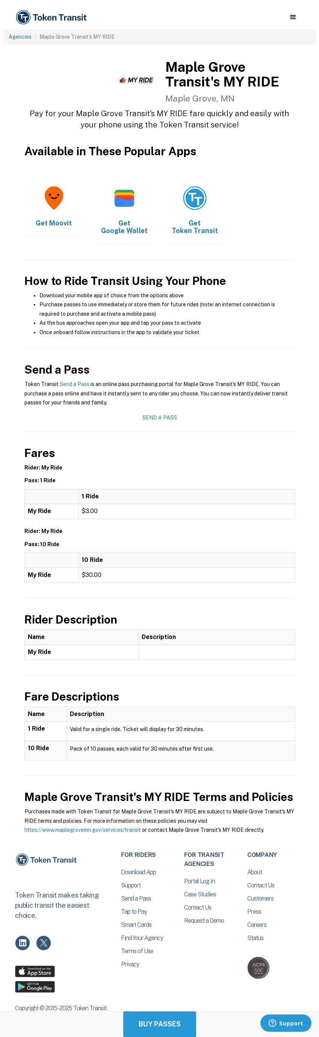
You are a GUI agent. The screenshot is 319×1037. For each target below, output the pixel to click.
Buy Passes (160, 1024)
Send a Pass (74, 384)
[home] (52, 17)
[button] (293, 17)
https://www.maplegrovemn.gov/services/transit (82, 830)
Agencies (20, 37)
